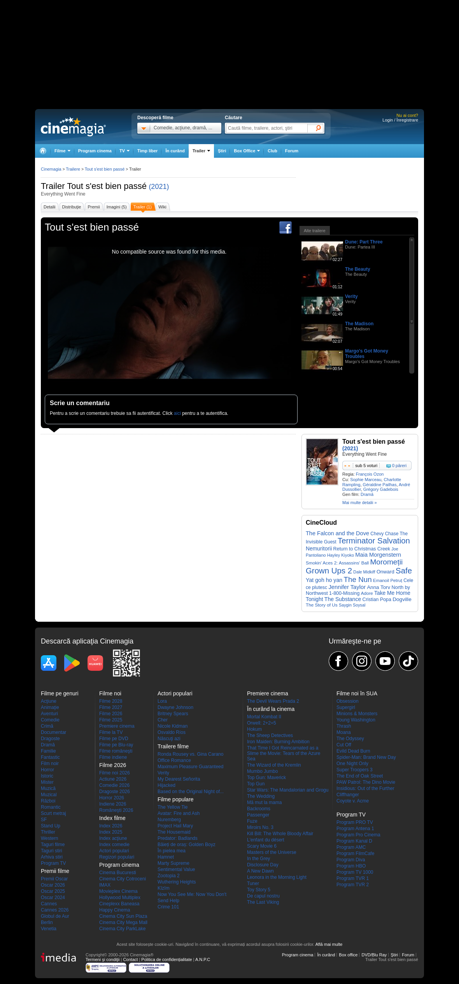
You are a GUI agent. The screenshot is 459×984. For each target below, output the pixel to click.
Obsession (347, 701)
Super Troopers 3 (354, 769)
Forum (291, 150)
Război (48, 801)
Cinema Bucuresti (117, 872)
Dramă (367, 494)
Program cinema (95, 150)
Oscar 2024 (53, 897)
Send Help (168, 900)
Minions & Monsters (356, 713)
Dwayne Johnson (175, 707)
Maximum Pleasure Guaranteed (190, 766)
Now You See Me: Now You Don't (192, 894)
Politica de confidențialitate (166, 959)
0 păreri (399, 465)
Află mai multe (329, 944)
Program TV (53, 863)
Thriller (48, 832)
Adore (367, 593)
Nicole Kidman (172, 726)
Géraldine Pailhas (380, 484)
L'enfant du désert (265, 840)
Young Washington (355, 720)
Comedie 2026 (114, 785)
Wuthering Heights (177, 882)
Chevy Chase (384, 533)
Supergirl (345, 707)
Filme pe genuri (60, 693)
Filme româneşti (115, 751)
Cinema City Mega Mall (123, 922)
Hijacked (166, 785)
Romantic (51, 807)
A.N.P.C (202, 959)
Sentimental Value (176, 869)
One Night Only (352, 763)
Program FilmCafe (355, 853)
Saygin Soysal (352, 605)
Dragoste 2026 (114, 791)
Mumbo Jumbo (262, 771)
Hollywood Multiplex (119, 897)
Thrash (343, 726)
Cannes (49, 903)
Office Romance (174, 760)
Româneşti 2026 (116, 810)
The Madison (359, 323)
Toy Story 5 (258, 889)
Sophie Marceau (365, 479)
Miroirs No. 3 (260, 827)
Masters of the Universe (271, 852)
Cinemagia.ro (73, 126)
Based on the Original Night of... (191, 791)
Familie (48, 751)
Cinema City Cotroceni (122, 879)
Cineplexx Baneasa (119, 903)
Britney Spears (173, 713)
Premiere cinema (117, 726)
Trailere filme (173, 746)
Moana (343, 732)
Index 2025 (110, 832)
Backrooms (258, 808)
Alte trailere (315, 230)
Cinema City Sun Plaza (123, 916)
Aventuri (49, 713)
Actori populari (114, 851)
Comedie (50, 720)
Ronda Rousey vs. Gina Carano (190, 754)
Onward (385, 572)
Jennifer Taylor (347, 587)
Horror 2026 (111, 798)
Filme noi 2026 (114, 773)
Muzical (49, 794)
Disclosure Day (263, 865)
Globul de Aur (55, 916)
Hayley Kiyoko (340, 555)
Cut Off (343, 745)
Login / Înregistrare (400, 120)
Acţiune (48, 701)
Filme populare (176, 799)
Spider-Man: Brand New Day (366, 757)
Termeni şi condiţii (102, 959)
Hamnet (166, 857)
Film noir (50, 763)
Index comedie (114, 844)
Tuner (253, 883)
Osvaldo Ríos (172, 732)
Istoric (47, 776)
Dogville (402, 599)
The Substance (342, 599)
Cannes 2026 (54, 910)
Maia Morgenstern (378, 555)
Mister (47, 782)
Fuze (252, 821)
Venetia (48, 928)
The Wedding (261, 796)
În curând (175, 150)
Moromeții (386, 562)
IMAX (104, 885)
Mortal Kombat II (264, 716)
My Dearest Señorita (179, 779)
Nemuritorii (319, 548)
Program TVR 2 (352, 884)
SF (44, 819)
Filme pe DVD (113, 738)
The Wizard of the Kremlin (274, 765)
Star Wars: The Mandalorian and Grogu (287, 790)
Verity (351, 296)
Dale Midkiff (364, 572)
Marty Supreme (173, 863)
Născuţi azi (169, 738)
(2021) (159, 186)
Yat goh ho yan (324, 580)
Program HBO (351, 866)
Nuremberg (169, 819)
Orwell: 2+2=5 (261, 723)
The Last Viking (263, 902)
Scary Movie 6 (262, 846)
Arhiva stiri (52, 857)
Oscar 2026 (53, 885)
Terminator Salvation (374, 540)
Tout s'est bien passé (107, 186)
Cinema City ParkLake (122, 928)
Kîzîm (164, 888)
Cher (163, 720)
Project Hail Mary (175, 826)
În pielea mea (172, 851)
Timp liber (147, 150)
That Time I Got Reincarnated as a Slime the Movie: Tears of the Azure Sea (284, 753)
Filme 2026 (110, 713)
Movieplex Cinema (118, 891)
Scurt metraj (53, 813)
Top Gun (256, 783)
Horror (47, 769)
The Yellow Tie (172, 807)
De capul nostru (263, 896)
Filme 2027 (110, 707)
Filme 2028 (110, 701)
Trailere (73, 169)
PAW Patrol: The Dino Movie (365, 782)
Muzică (48, 788)
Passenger (258, 815)
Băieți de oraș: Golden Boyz (186, 844)
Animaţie (50, 707)
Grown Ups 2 (329, 570)
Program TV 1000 (354, 872)
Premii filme (55, 871)
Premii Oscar (54, 879)
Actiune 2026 (112, 779)
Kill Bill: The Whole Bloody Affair (280, 833)
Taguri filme (53, 844)
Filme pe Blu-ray (116, 745)
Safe (404, 570)
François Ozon (370, 474)
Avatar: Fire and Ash (179, 813)
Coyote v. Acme (352, 801)
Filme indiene (113, 757)
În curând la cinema (270, 709)
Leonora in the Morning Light (277, 877)
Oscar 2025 (53, 891)
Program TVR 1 (352, 878)
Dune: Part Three (364, 242)
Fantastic (50, 757)
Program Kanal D (354, 841)
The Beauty (357, 269)
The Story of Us (322, 604)
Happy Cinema (114, 910)
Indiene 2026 (112, 804)
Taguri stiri (51, 851)
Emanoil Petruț (387, 580)
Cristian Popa (377, 599)
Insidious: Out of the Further (365, 788)
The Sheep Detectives (270, 735)
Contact (130, 959)
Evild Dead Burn (353, 751)
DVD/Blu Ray (374, 954)
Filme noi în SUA (356, 693)
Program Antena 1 (355, 828)
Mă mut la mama (264, 802)
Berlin (47, 922)
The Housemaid (174, 832)
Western (49, 838)
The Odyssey (350, 738)
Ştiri (222, 150)
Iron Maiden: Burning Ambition (278, 741)
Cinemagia (51, 169)
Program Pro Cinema (358, 835)
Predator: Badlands (178, 838)
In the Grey (258, 858)
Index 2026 (110, 826)
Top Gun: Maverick (266, 777)
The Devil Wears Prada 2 (273, 701)
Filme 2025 (110, 720)
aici (177, 413)
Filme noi (110, 693)
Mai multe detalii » (359, 502)
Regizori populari (116, 857)
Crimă (47, 726)
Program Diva (350, 859)
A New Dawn (260, 871)
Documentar (53, 732)
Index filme (112, 818)
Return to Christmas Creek (361, 549)
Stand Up (50, 826)
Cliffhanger (347, 794)
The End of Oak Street (359, 776)
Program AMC (351, 847)
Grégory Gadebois (380, 489)
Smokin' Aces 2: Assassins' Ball (337, 562)
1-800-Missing (344, 593)
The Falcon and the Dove (337, 533)
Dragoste (50, 738)
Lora (162, 701)
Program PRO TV (354, 822)
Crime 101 (168, 907)
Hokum (254, 729)
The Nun (358, 579)
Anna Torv (378, 587)
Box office (348, 954)
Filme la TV (111, 732)
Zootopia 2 (169, 875)
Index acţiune (113, 838)
